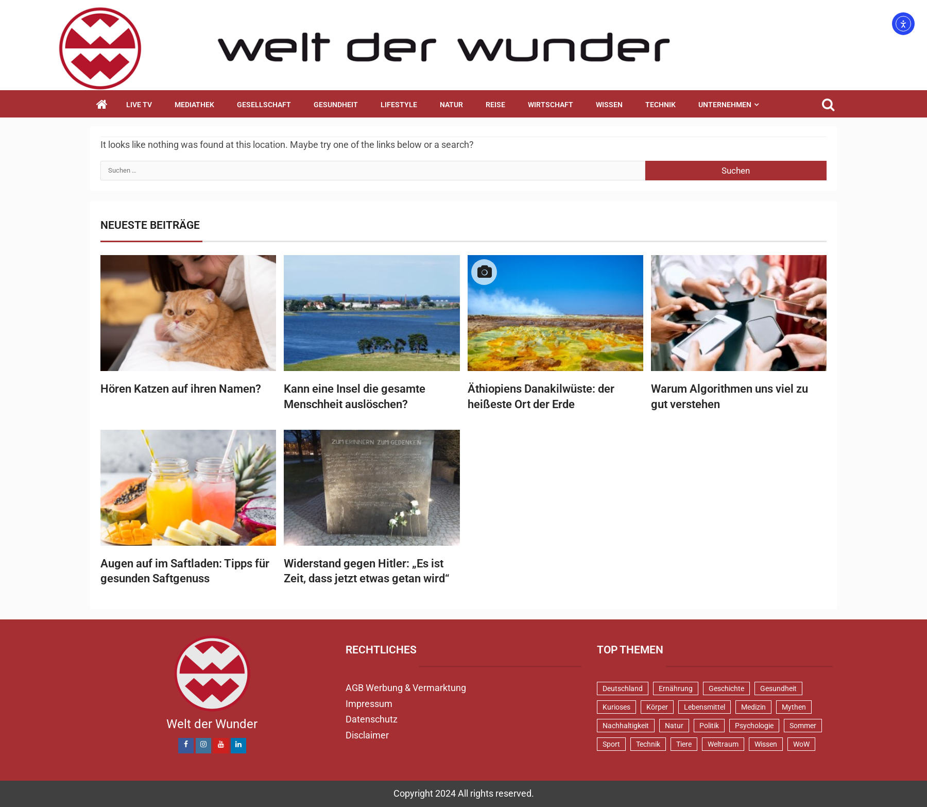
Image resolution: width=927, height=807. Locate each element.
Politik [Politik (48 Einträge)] (709, 725)
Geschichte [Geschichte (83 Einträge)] (726, 688)
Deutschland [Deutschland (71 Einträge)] (623, 688)
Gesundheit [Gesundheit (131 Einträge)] (778, 688)
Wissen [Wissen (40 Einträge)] (765, 744)
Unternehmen (724, 104)
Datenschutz (372, 719)
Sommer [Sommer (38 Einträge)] (802, 725)
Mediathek (194, 104)
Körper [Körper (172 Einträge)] (657, 707)
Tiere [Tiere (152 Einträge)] (684, 744)
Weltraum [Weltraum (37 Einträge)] (723, 744)
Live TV (139, 104)
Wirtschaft (550, 104)
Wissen (609, 104)
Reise (495, 104)
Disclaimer (367, 735)
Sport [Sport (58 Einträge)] (611, 744)
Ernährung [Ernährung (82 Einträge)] (676, 688)
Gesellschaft (264, 104)
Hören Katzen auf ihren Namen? (180, 388)
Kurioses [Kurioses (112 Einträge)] (616, 707)
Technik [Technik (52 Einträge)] (648, 744)
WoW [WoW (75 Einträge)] (801, 744)
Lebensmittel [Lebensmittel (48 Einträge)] (704, 707)
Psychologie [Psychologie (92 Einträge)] (754, 725)
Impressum (369, 703)
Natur (451, 104)
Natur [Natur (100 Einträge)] (674, 725)
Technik (660, 104)
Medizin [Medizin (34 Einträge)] (753, 707)
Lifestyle (399, 104)
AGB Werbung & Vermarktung (406, 687)
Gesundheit (336, 104)
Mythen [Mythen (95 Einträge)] (794, 707)
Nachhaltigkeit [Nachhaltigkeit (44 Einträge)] (626, 725)
